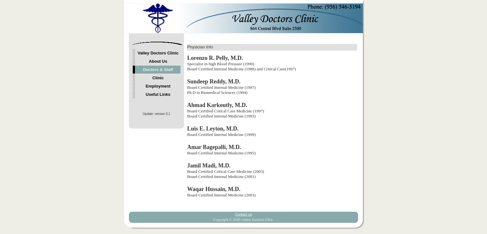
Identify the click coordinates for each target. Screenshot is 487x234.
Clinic (158, 77)
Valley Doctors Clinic (158, 53)
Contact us (243, 214)
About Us (158, 61)
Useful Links (158, 94)
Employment (157, 86)
